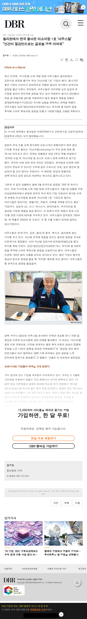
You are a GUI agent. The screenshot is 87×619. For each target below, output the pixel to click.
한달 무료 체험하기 (43, 438)
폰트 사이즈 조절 (71, 59)
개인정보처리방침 (29, 568)
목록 (66, 503)
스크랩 (76, 59)
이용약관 (8, 568)
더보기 (61, 59)
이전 (55, 503)
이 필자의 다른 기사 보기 (18, 475)
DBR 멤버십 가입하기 (43, 446)
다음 (77, 503)
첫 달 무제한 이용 (41, 615)
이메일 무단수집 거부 (56, 568)
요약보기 (81, 59)
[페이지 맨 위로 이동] (78, 583)
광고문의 (82, 568)
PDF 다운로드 (66, 59)
